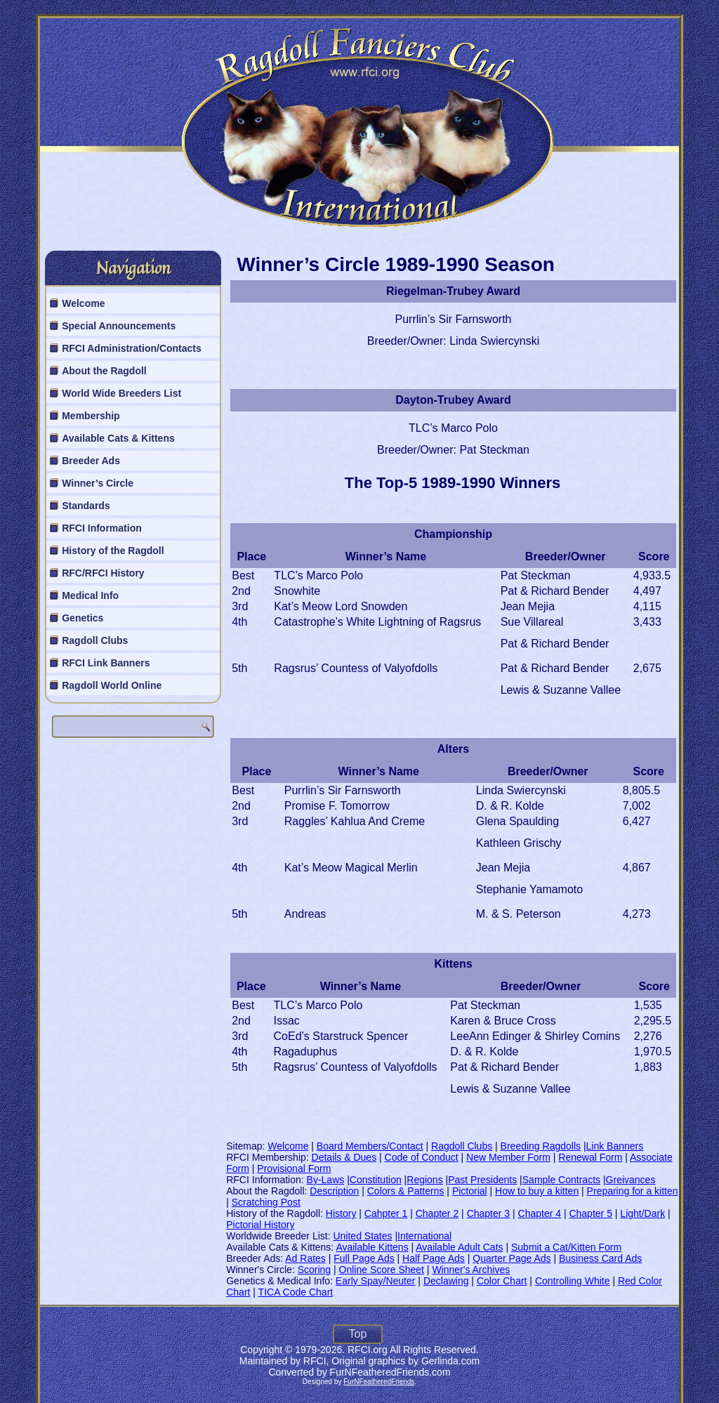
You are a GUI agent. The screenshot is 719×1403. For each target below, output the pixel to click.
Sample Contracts (561, 1179)
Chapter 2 (437, 1213)
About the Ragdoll (104, 370)
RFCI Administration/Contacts (132, 348)
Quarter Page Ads (511, 1258)
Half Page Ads (433, 1258)
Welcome (83, 303)
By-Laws (326, 1179)
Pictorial (469, 1191)
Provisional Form (294, 1168)
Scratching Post (266, 1202)
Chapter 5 (590, 1213)
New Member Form (508, 1157)
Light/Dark (642, 1213)
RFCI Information (102, 528)
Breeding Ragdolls (541, 1146)
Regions (424, 1179)
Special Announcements (119, 325)
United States (362, 1235)
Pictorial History (260, 1224)
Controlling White (572, 1280)
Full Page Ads (364, 1258)
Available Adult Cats (459, 1247)
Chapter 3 (488, 1213)
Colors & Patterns (405, 1191)
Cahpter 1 (385, 1213)
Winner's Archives (471, 1269)
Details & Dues (344, 1157)
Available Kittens (372, 1247)
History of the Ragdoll (113, 550)
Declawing (446, 1280)
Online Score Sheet (381, 1269)
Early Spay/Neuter (376, 1280)
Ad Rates (305, 1258)
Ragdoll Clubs (95, 640)
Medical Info (90, 595)
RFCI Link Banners (106, 662)
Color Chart (502, 1280)
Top (358, 1334)
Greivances (631, 1179)
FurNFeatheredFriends (378, 1381)
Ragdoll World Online (111, 685)
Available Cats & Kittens (118, 438)
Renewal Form (590, 1157)
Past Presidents (482, 1179)
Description (334, 1191)
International (424, 1235)
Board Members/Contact (370, 1146)
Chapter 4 (539, 1213)
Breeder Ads (91, 460)
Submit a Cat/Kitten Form (566, 1247)
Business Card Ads (600, 1258)
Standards (86, 505)
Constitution (376, 1179)
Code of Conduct (422, 1157)
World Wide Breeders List (121, 393)
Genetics (82, 618)
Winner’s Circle (97, 483)
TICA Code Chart (296, 1292)
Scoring (314, 1269)
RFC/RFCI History (103, 573)
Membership (90, 415)
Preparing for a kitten (632, 1191)
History (341, 1213)
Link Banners (615, 1146)
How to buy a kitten (537, 1191)
